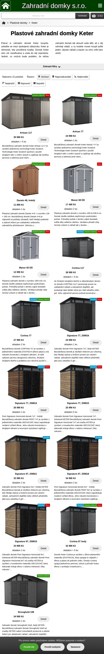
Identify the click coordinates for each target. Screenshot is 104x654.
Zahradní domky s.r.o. (54, 5)
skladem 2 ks (70, 209)
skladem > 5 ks (18, 141)
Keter (34, 22)
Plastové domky (18, 22)
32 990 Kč (71, 546)
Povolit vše (29, 647)
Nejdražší (8, 83)
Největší (38, 83)
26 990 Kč (19, 407)
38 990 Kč (71, 272)
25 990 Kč (71, 407)
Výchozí (43, 76)
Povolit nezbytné (52, 647)
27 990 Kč (19, 340)
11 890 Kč (19, 205)
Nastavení (75, 647)
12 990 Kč (19, 272)
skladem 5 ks (70, 412)
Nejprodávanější (61, 76)
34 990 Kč (71, 478)
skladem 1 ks (70, 140)
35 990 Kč (19, 137)
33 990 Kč (19, 478)
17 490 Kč (71, 204)
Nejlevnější (81, 76)
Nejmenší (24, 83)
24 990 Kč (71, 136)
